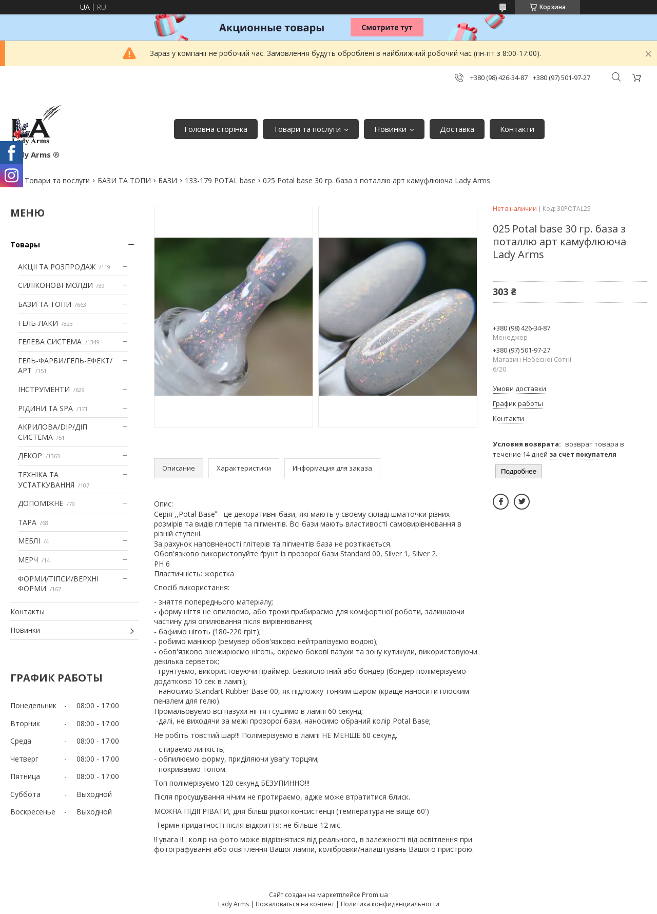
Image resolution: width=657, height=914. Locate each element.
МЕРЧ (28, 560)
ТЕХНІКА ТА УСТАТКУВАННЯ (46, 480)
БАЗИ (167, 180)
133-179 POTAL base (220, 180)
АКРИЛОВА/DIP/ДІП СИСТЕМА (52, 432)
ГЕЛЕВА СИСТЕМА (50, 341)
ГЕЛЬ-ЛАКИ (38, 323)
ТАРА (27, 522)
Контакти (517, 129)
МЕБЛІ (29, 541)
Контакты (27, 611)
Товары (25, 244)
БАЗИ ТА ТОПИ (124, 180)
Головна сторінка (215, 129)
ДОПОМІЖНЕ (40, 503)
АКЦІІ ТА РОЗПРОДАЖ (56, 266)
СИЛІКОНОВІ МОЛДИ (55, 285)
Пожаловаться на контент (295, 904)
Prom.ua (375, 894)
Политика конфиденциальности (390, 904)
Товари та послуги (307, 129)
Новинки (390, 129)
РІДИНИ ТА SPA (45, 408)
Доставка (457, 129)
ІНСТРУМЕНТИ (44, 389)
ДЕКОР (30, 455)
